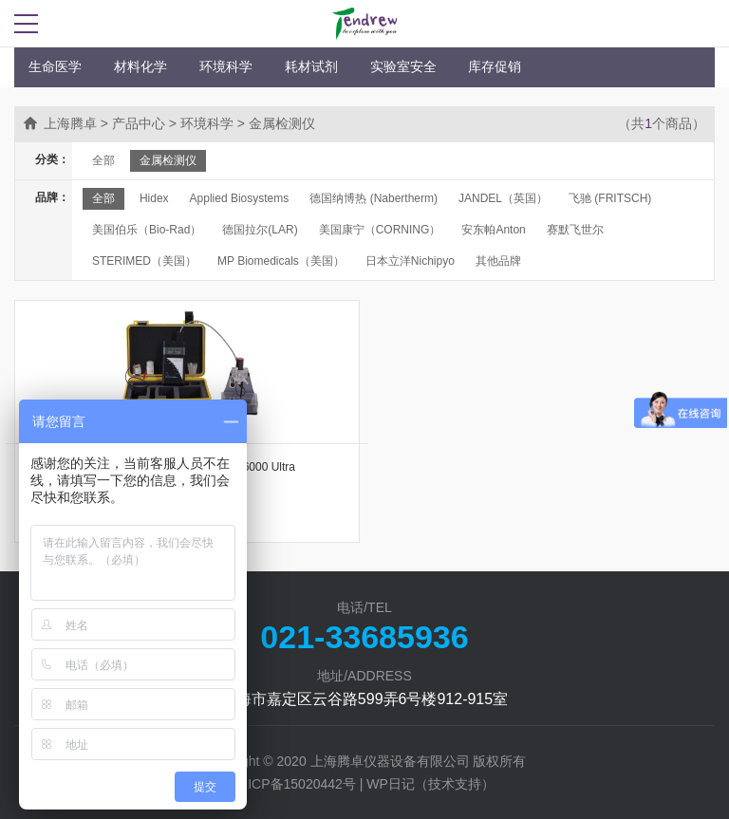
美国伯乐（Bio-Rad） (146, 229)
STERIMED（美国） (144, 261)
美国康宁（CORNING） (380, 229)
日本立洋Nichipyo (410, 261)
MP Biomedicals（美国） (281, 261)
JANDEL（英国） (503, 198)
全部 (103, 160)
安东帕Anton (493, 229)
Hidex (154, 198)
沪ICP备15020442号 (295, 783)
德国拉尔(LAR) (259, 229)
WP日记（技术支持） (430, 783)
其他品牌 (498, 261)
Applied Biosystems (240, 198)
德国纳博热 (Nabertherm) (373, 198)
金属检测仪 (168, 160)
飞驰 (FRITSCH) (610, 198)
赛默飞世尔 (575, 229)
